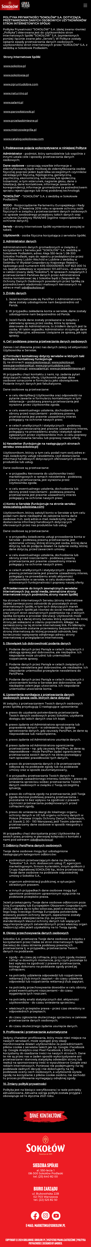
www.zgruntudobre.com (20, 84)
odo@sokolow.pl (33, 287)
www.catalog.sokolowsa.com (23, 139)
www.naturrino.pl (15, 93)
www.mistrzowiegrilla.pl (19, 130)
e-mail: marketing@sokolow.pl (45, 1226)
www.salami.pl (13, 102)
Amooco (58, 1243)
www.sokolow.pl (14, 66)
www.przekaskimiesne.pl (20, 120)
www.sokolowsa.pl (16, 75)
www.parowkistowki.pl (19, 111)
